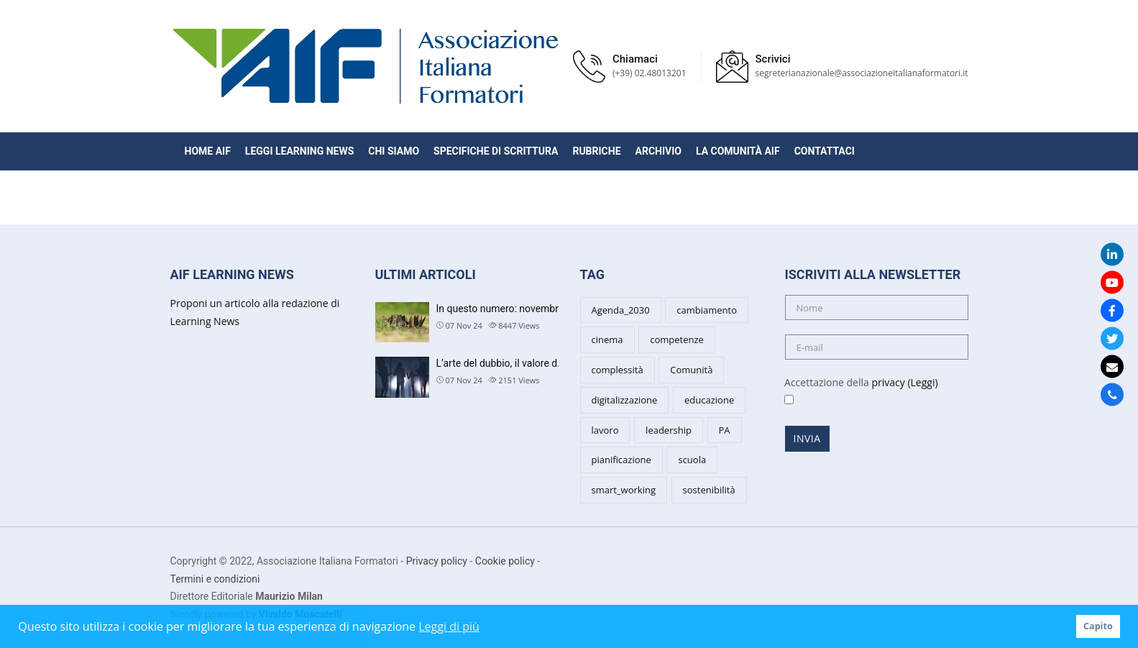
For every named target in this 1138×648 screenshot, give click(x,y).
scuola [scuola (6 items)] (692, 459)
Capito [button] (1098, 626)
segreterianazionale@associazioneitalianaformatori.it (862, 73)
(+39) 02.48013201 (649, 73)
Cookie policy (505, 561)
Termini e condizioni (215, 579)
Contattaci (824, 151)
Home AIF (208, 151)
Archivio (658, 151)
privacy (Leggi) (904, 382)
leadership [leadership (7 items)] (669, 430)
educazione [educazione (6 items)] (709, 399)
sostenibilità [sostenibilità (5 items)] (709, 489)
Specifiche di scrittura (495, 151)
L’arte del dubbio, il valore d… (500, 363)
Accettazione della (856, 391)
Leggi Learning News (299, 151)
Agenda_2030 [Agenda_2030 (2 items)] (621, 310)
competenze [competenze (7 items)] (677, 339)
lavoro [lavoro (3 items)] (605, 430)
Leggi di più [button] (448, 626)
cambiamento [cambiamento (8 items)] (706, 310)
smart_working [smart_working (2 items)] (624, 489)
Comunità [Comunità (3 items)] (691, 369)
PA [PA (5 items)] (724, 430)
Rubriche (596, 151)
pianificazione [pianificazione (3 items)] (621, 459)
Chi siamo (393, 151)
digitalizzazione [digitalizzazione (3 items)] (625, 399)
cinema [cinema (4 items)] (607, 339)
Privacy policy (436, 561)
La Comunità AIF (738, 151)
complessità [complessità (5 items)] (617, 369)
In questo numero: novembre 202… (513, 308)
